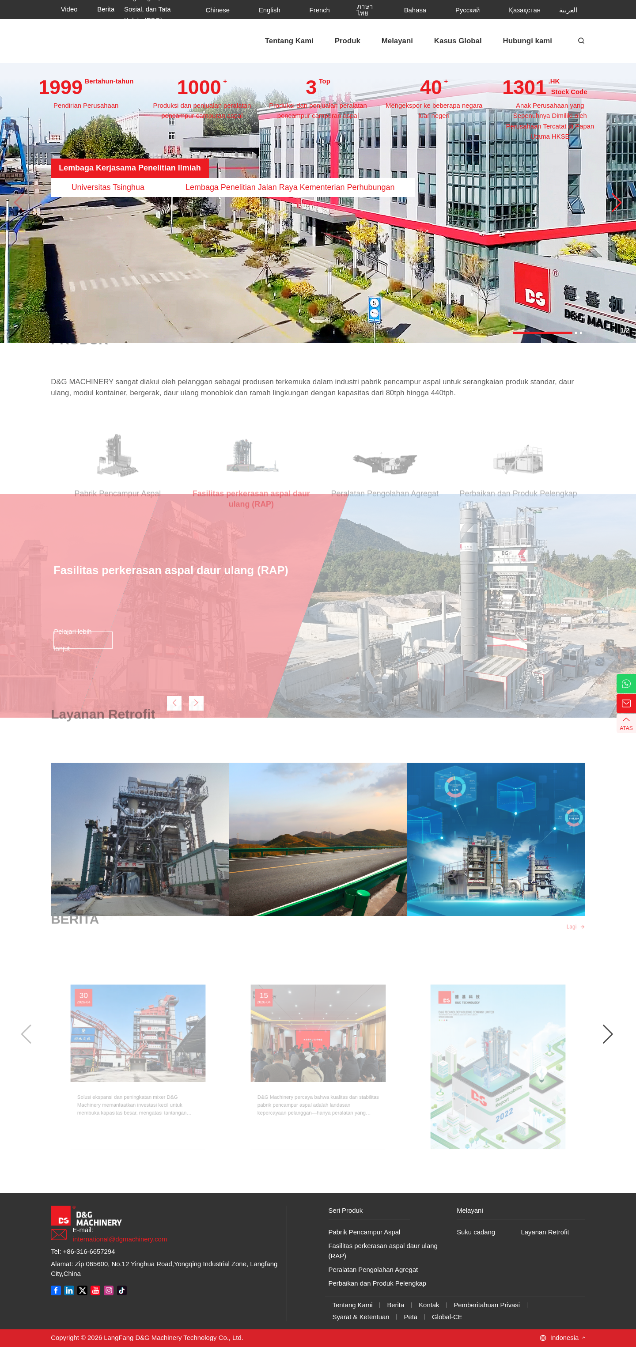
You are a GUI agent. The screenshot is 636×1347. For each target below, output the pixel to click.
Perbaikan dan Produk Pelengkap (378, 1283)
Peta (410, 1317)
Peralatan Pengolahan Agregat (373, 1269)
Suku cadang (476, 1232)
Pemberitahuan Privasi (487, 1305)
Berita (395, 1305)
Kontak (429, 1305)
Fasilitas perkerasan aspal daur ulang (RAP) (383, 1251)
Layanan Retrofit (545, 1232)
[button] (617, 202)
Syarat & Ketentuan (361, 1317)
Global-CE (447, 1317)
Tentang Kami (353, 1305)
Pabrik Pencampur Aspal (365, 1232)
